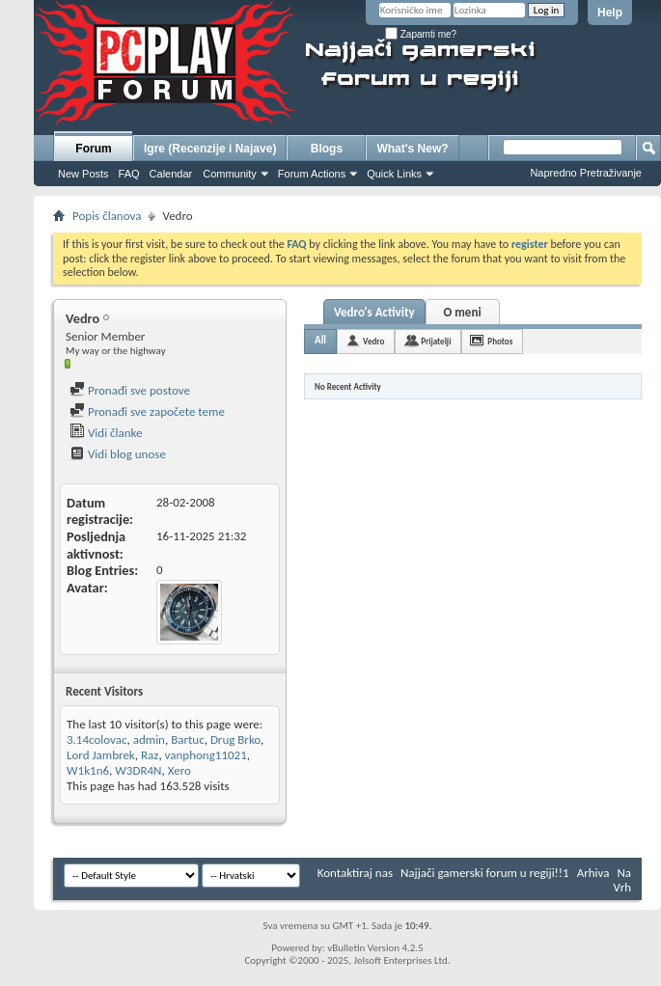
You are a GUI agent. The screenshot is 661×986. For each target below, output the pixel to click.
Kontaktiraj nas (355, 872)
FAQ (129, 173)
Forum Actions (311, 173)
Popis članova (106, 215)
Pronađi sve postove (129, 390)
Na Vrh (622, 879)
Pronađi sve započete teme (147, 411)
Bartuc (188, 739)
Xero (179, 770)
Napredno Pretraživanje (586, 172)
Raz (149, 755)
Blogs (327, 148)
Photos (499, 341)
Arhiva (593, 872)
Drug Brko (235, 739)
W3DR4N (138, 770)
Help (609, 12)
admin (149, 739)
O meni (463, 312)
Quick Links (394, 173)
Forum (93, 148)
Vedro (373, 341)
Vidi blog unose (117, 454)
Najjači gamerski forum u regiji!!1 (484, 872)
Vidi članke (106, 432)
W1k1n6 (88, 770)
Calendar (171, 173)
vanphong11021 (206, 755)
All (320, 340)
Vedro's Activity (374, 312)
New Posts (83, 173)
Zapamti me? (420, 34)
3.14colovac (96, 739)
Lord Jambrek (101, 755)
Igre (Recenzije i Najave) (210, 148)
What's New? (412, 148)
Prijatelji (436, 341)
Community (230, 173)
